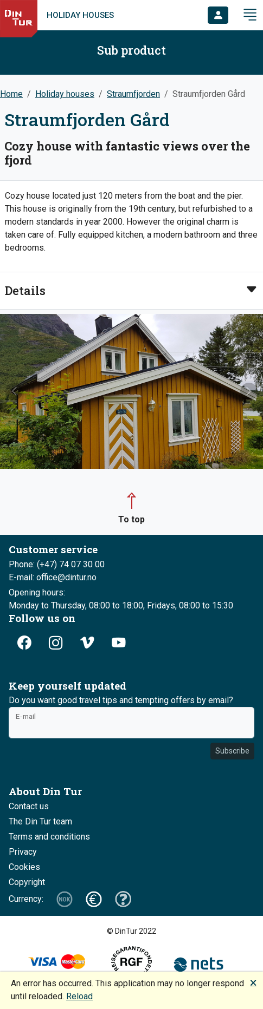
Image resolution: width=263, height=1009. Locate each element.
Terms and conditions (49, 836)
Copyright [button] (27, 882)
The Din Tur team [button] (40, 821)
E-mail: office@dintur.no (53, 577)
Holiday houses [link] (80, 15)
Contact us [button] (29, 806)
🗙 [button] (253, 982)
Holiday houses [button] (64, 94)
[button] (218, 15)
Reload (79, 996)
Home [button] (11, 94)
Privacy (23, 852)
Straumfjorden (133, 94)
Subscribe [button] (232, 750)
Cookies (24, 867)
